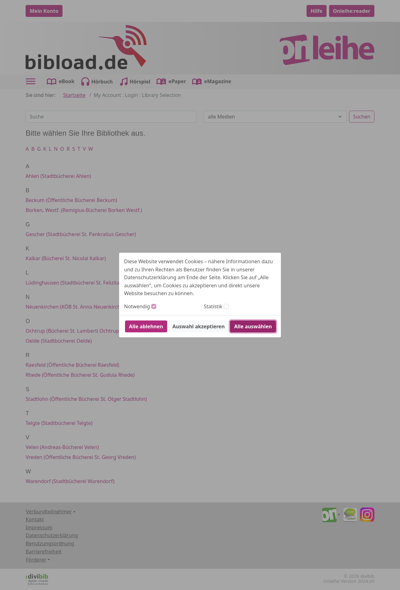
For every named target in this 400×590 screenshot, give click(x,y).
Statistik (213, 306)
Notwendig (137, 306)
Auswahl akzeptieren (198, 326)
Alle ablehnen (146, 326)
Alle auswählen (253, 326)
